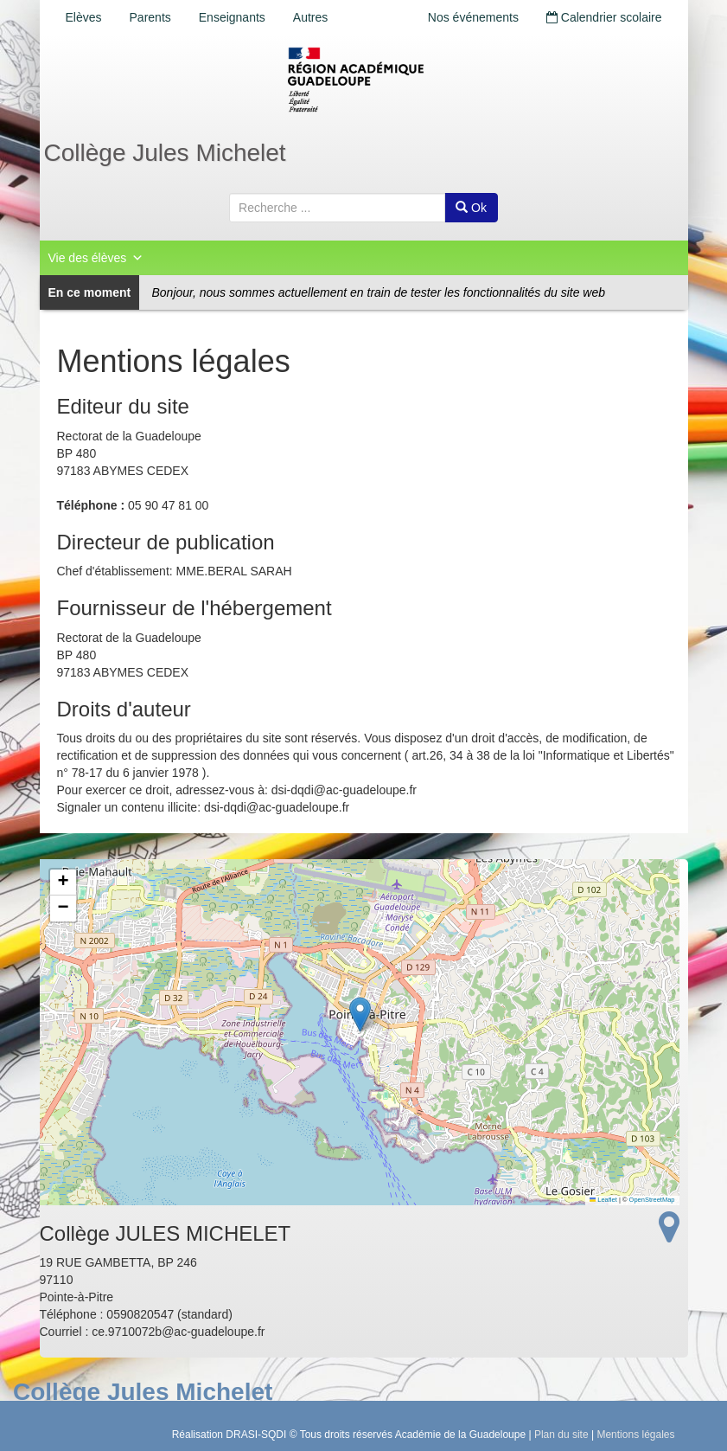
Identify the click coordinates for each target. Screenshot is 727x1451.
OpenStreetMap (652, 1200)
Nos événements (473, 17)
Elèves (84, 17)
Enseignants (232, 17)
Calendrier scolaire (604, 17)
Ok (471, 208)
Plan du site (561, 1435)
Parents (150, 17)
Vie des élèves (96, 258)
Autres (310, 17)
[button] (360, 1014)
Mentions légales (635, 1435)
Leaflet (603, 1200)
